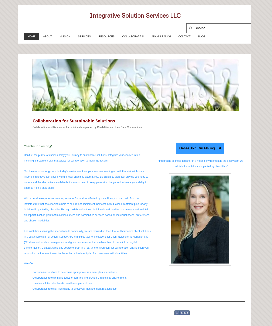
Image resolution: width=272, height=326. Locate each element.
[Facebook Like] (75, 310)
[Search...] (218, 28)
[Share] (182, 312)
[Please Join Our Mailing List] (200, 148)
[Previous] (34, 94)
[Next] (235, 94)
